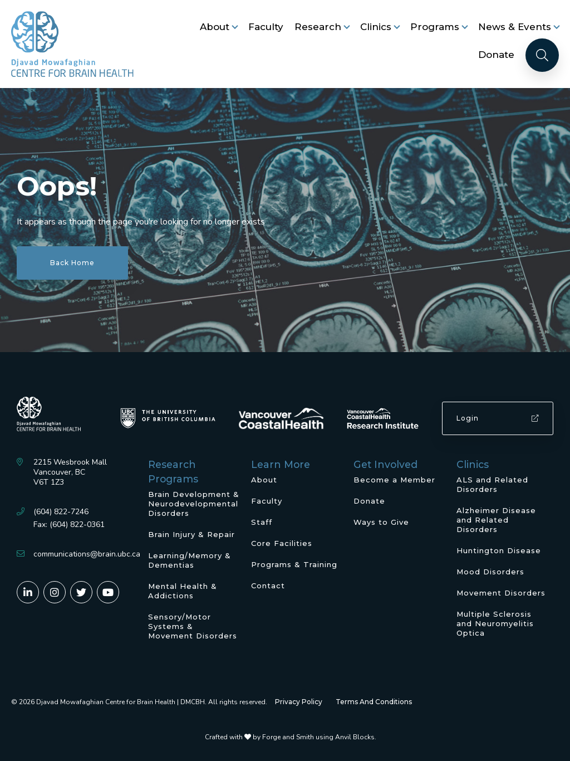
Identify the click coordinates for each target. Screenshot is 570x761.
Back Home (72, 262)
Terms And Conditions (374, 701)
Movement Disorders (501, 592)
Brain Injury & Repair (191, 534)
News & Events (514, 26)
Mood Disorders (490, 571)
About (214, 26)
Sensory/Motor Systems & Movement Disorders (192, 626)
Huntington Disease (498, 550)
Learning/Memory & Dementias (189, 560)
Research (317, 26)
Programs (434, 26)
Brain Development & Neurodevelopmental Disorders (193, 504)
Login (497, 418)
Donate (496, 54)
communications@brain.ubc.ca (86, 554)
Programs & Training (294, 564)
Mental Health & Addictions (182, 591)
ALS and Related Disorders (492, 484)
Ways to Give (381, 522)
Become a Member (394, 479)
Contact (268, 585)
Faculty (265, 26)
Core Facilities (281, 543)
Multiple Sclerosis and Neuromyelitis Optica (495, 623)
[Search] (542, 55)
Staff (261, 522)
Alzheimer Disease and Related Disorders (496, 520)
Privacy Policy (298, 701)
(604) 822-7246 (61, 511)
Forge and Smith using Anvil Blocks (318, 737)
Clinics (375, 26)
